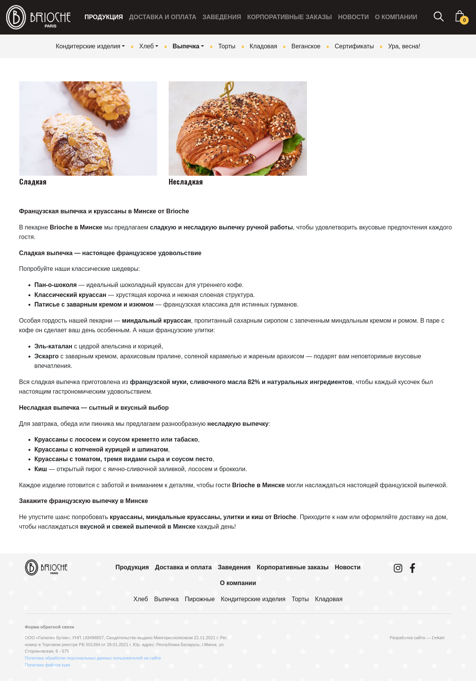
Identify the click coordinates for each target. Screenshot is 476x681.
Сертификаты (354, 46)
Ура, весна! (404, 46)
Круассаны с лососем (68, 439)
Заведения (221, 17)
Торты (227, 46)
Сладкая (32, 181)
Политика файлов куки (47, 665)
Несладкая (186, 181)
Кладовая (263, 46)
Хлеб (146, 46)
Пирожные (200, 599)
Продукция (104, 17)
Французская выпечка (53, 211)
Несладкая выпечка (49, 407)
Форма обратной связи (49, 627)
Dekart (438, 637)
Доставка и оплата (162, 17)
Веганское (305, 46)
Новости (353, 17)
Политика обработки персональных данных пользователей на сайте (93, 658)
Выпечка (185, 46)
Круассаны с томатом (68, 459)
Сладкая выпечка (46, 253)
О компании (396, 17)
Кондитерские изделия (88, 46)
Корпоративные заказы (289, 17)
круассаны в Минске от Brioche (141, 211)
